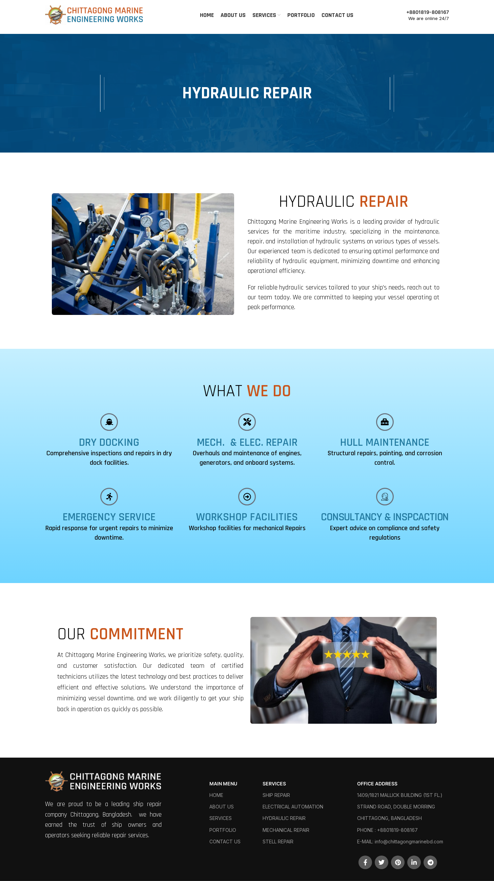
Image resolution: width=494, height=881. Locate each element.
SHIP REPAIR (276, 795)
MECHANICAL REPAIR (286, 830)
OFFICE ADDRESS (377, 783)
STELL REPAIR (278, 841)
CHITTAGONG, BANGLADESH (389, 818)
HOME (216, 795)
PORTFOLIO (222, 830)
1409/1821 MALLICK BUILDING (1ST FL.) (399, 795)
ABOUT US (221, 806)
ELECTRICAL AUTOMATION (293, 806)
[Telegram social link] (430, 862)
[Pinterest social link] (398, 862)
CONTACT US (225, 841)
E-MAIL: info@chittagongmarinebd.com (400, 841)
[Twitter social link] (381, 862)
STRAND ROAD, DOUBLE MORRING (396, 806)
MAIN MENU (223, 783)
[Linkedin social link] (414, 862)
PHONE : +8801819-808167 (387, 830)
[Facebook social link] (365, 862)
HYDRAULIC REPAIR (284, 818)
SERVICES (220, 818)
